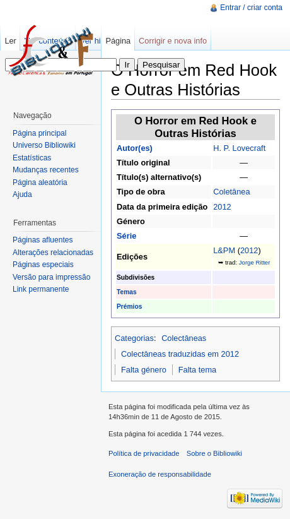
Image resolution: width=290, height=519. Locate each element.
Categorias (134, 338)
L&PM (224, 250)
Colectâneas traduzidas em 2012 (180, 354)
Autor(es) (135, 148)
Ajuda (22, 194)
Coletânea (231, 191)
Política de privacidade (144, 453)
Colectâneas (183, 338)
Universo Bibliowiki (44, 145)
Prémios (129, 306)
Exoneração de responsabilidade (159, 474)
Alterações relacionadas (53, 252)
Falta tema (197, 369)
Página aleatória (40, 182)
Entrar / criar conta (251, 7)
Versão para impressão (51, 277)
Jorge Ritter (254, 262)
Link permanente (41, 289)
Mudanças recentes (46, 169)
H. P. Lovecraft (239, 148)
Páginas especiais (43, 264)
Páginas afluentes (42, 240)
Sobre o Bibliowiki (214, 453)
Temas (127, 292)
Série (126, 236)
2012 (222, 207)
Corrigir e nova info (173, 40)
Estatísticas (32, 157)
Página (117, 40)
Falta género (143, 369)
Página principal (39, 133)
